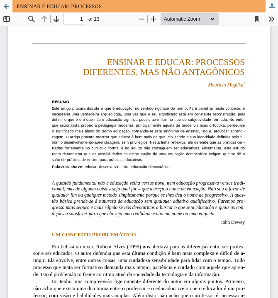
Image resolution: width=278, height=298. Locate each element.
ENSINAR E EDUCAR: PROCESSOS (59, 6)
